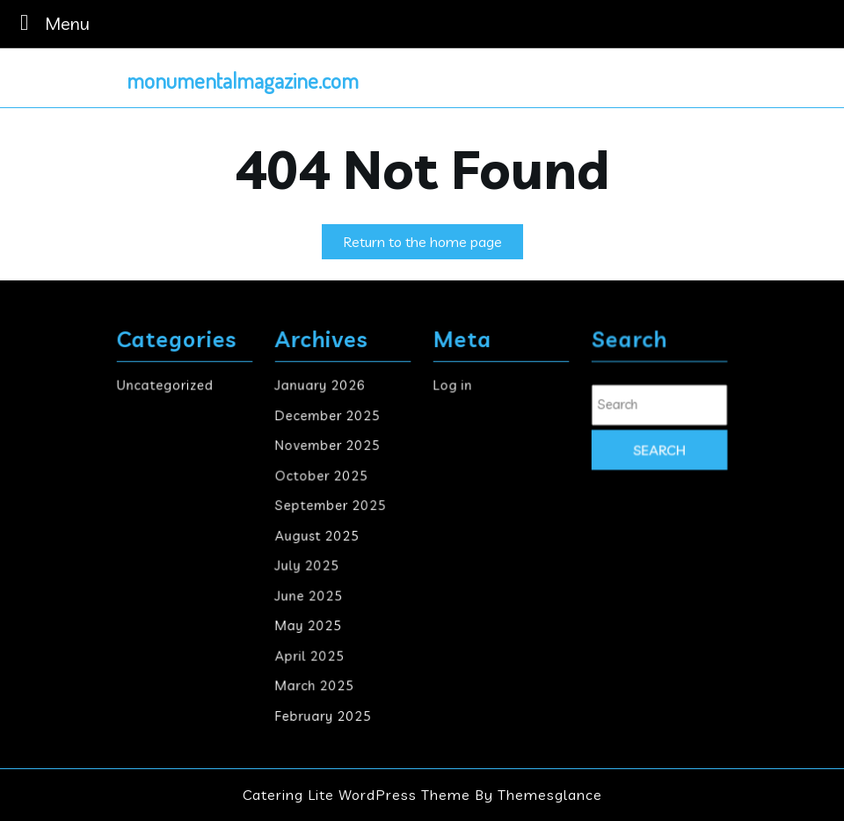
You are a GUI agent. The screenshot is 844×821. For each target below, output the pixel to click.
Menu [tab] (50, 22)
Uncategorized (165, 387)
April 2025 (310, 653)
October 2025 (321, 476)
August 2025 (318, 535)
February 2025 (323, 712)
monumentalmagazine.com (243, 80)
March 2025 (315, 683)
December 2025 (328, 417)
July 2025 (307, 564)
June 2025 (309, 594)
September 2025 (331, 506)
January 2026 (321, 387)
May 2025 (309, 623)
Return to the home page (433, 244)
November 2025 (328, 446)
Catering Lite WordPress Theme (356, 794)
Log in (453, 387)
